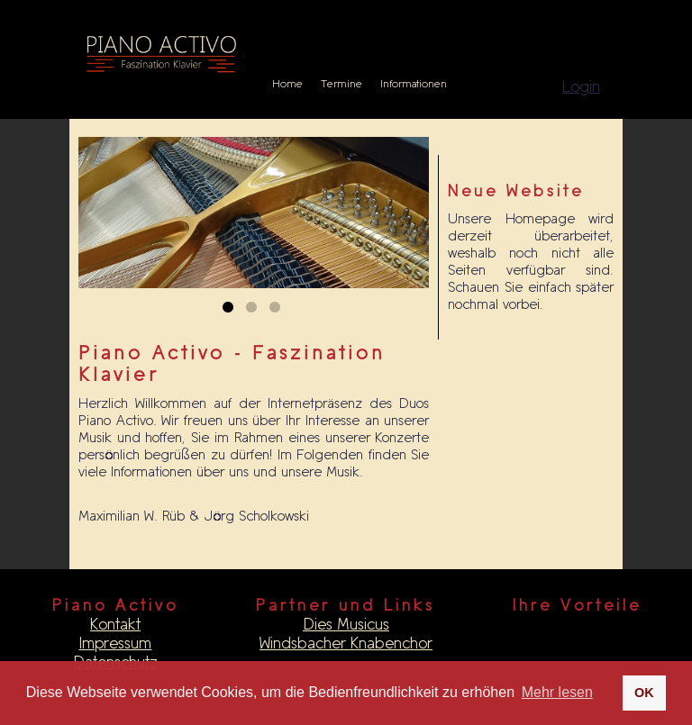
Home (287, 83)
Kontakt (115, 624)
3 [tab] (278, 311)
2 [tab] (254, 311)
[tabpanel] (254, 212)
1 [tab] (231, 311)
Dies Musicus (346, 624)
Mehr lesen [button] (557, 692)
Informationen (413, 83)
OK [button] (644, 692)
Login (581, 86)
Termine (341, 83)
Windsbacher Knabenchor (346, 643)
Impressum (114, 643)
